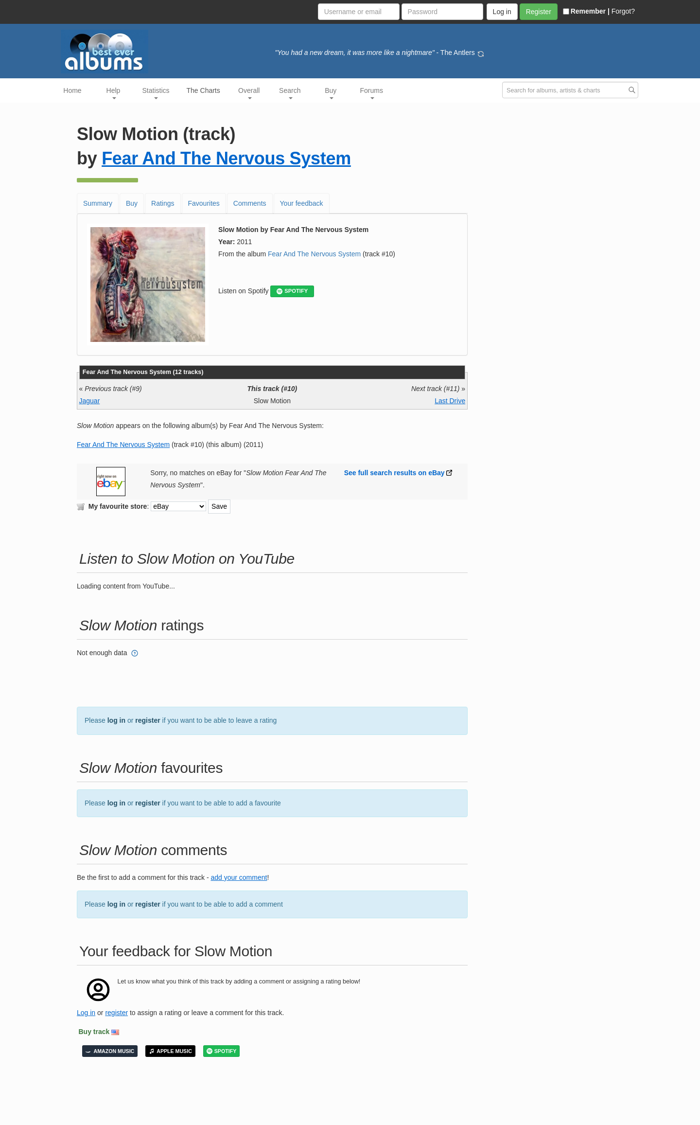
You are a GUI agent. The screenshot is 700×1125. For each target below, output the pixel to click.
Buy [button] (330, 93)
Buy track (94, 1032)
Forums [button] (371, 93)
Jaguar (89, 401)
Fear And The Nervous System (226, 158)
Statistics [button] (156, 93)
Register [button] (538, 12)
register (147, 720)
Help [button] (113, 93)
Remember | (586, 11)
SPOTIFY (292, 291)
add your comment (238, 877)
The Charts (203, 90)
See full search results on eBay (394, 473)
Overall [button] (249, 93)
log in (116, 720)
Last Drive (450, 401)
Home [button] (72, 90)
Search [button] (289, 93)
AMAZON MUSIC (110, 1051)
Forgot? (623, 11)
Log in (86, 1013)
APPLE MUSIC (170, 1051)
